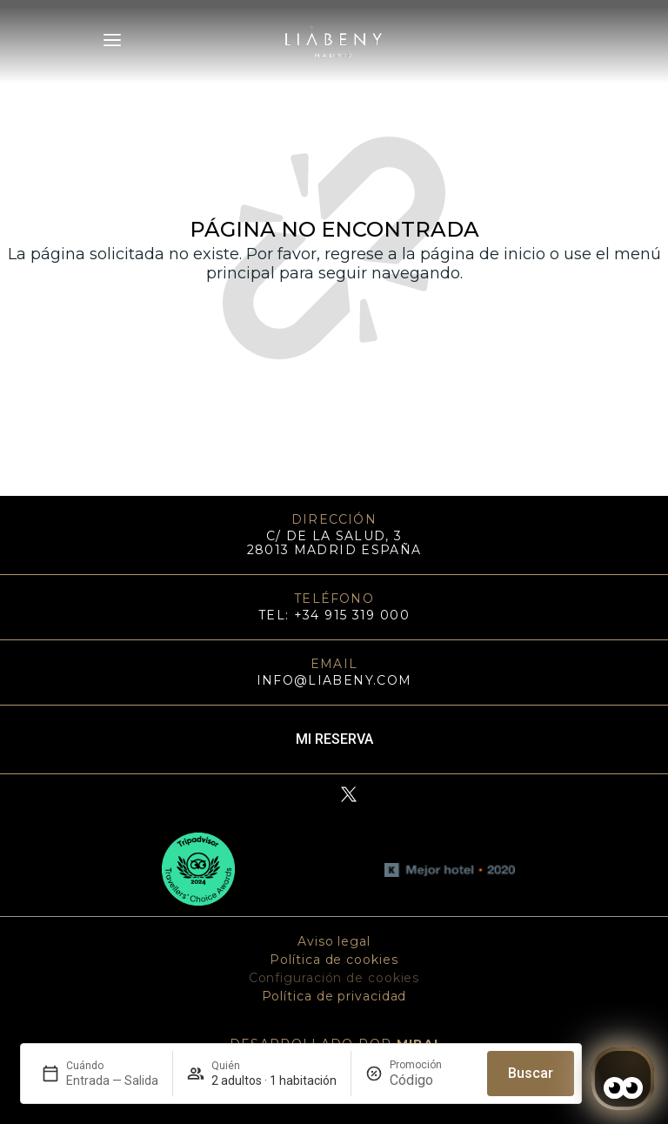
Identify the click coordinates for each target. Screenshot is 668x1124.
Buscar (530, 1073)
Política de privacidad (334, 996)
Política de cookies (333, 959)
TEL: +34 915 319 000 (334, 615)
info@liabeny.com (334, 680)
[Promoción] (431, 1080)
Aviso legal (334, 941)
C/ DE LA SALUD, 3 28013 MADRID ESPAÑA (334, 543)
